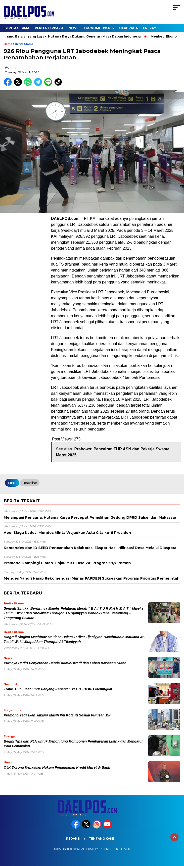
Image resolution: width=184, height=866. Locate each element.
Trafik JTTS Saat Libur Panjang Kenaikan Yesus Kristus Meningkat (58, 689)
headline (29, 483)
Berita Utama (16, 28)
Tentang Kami (101, 838)
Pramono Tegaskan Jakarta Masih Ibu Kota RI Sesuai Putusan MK (57, 715)
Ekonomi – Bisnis (99, 28)
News (73, 28)
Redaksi (73, 838)
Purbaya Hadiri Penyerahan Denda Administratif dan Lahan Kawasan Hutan (65, 663)
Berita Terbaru (49, 28)
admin (10, 67)
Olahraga (128, 28)
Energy (149, 28)
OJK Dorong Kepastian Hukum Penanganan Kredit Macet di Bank (57, 767)
